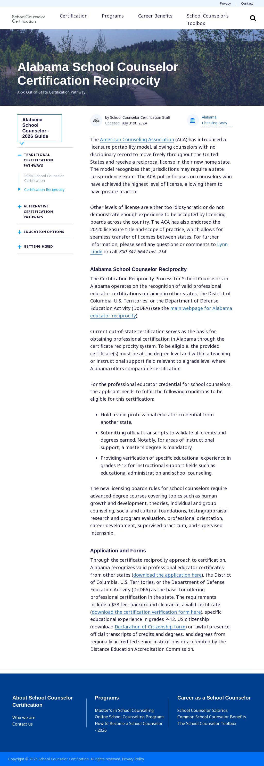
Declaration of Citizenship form (150, 627)
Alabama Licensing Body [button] (214, 120)
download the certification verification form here (146, 612)
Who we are (23, 717)
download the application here (167, 575)
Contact (247, 3)
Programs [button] (113, 16)
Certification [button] (73, 16)
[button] (213, 19)
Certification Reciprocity (44, 191)
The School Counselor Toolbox (206, 723)
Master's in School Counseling (124, 710)
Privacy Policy (133, 758)
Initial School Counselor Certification (44, 180)
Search (253, 18)
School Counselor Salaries (202, 710)
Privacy (225, 3)
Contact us (22, 724)
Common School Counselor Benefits (211, 717)
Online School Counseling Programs (129, 717)
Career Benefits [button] (155, 16)
